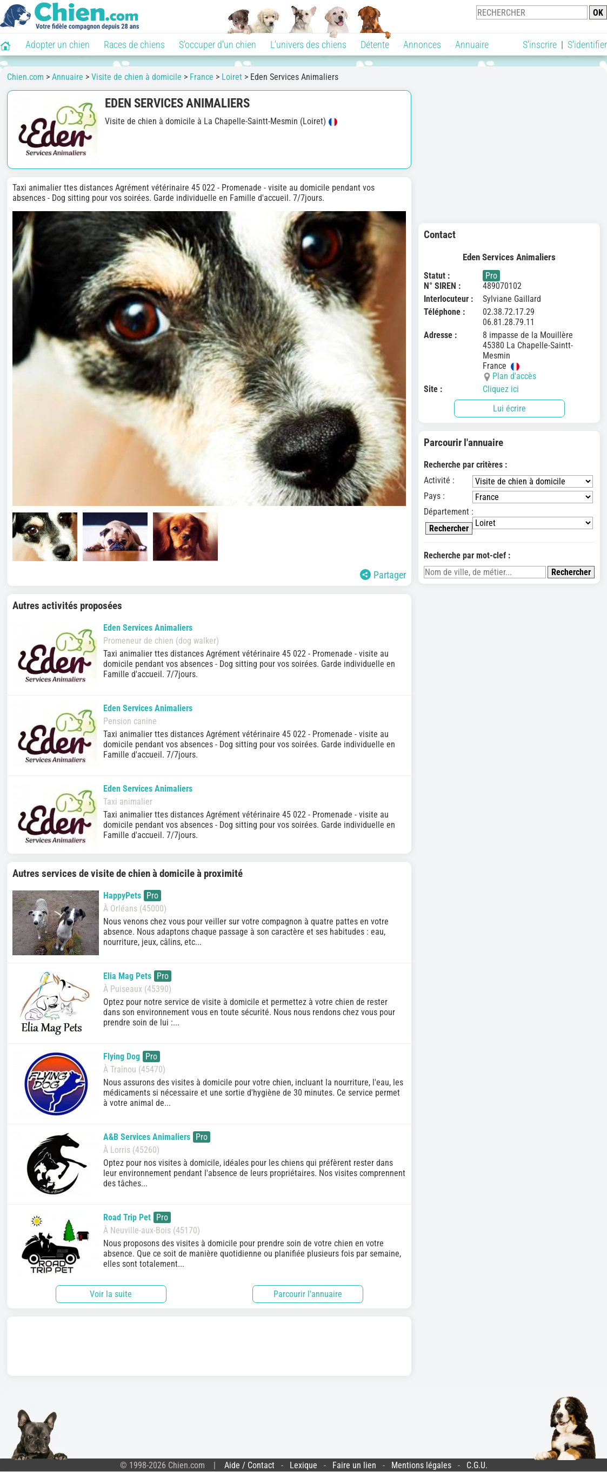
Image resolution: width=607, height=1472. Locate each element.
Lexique (303, 1465)
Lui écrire (509, 408)
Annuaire (472, 44)
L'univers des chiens (308, 44)
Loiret (232, 77)
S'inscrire (540, 44)
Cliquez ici (501, 389)
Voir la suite (111, 1294)
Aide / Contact (249, 1465)
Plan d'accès (514, 376)
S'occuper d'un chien (217, 44)
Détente (375, 44)
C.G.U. (477, 1465)
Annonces (422, 44)
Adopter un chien (57, 44)
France (202, 77)
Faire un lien (354, 1465)
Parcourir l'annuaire (308, 1294)
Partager (383, 574)
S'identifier (587, 44)
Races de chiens (134, 44)
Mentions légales (421, 1465)
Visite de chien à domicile (136, 77)
